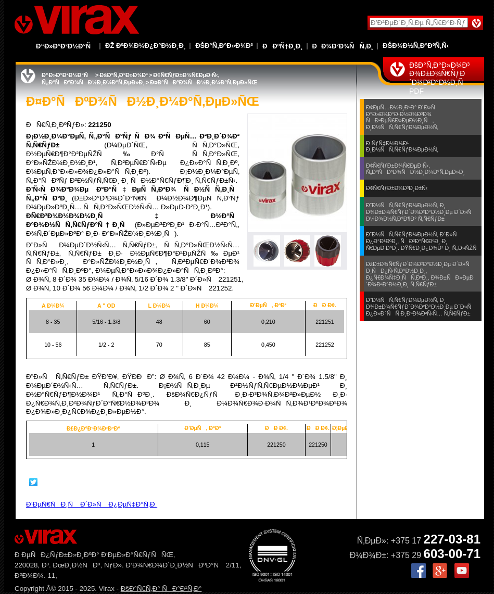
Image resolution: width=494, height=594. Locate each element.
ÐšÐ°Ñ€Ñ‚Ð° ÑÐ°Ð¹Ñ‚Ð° (161, 588)
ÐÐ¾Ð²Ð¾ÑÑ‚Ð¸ (343, 46)
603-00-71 (452, 554)
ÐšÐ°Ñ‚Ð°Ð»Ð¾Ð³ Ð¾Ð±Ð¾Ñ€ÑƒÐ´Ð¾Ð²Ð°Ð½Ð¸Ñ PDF (439, 78)
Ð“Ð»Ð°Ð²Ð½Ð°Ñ (66, 46)
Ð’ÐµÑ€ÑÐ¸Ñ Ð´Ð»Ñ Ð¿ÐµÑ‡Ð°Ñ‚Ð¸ (91, 504)
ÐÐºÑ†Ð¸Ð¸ (282, 46)
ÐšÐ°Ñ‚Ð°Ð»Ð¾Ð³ (224, 45)
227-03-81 (452, 539)
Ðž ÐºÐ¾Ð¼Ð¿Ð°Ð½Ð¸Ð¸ (145, 45)
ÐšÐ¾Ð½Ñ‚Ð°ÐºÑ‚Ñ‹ (416, 45)
